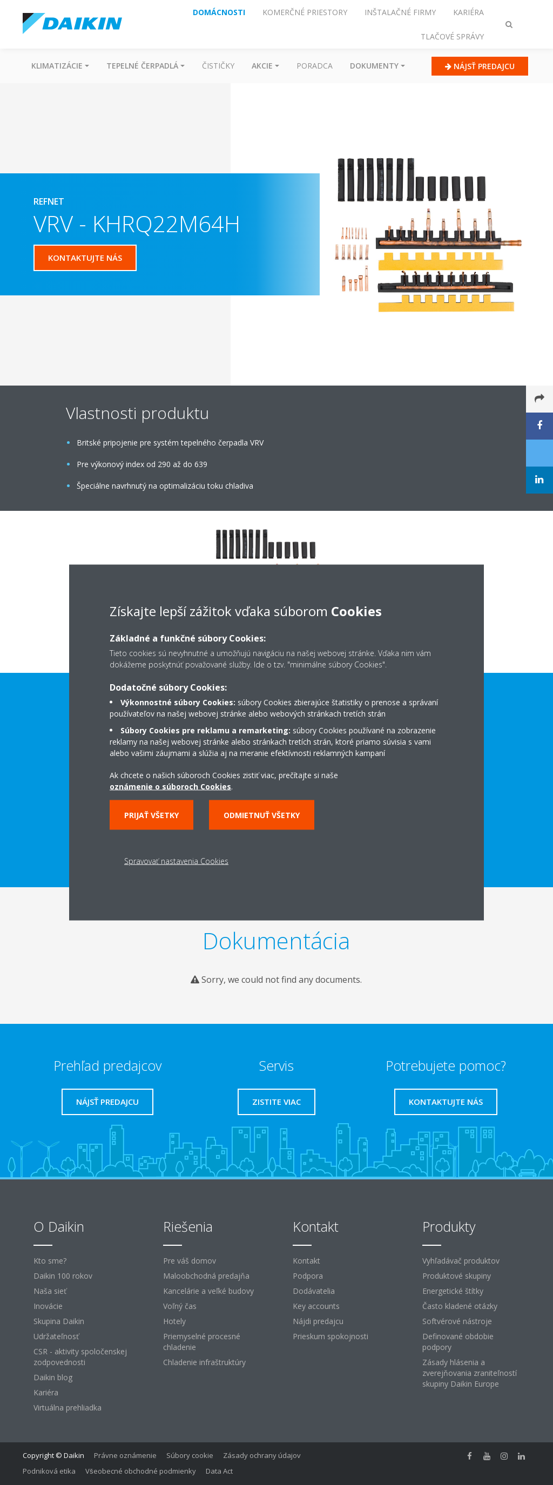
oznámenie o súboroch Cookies (170, 786)
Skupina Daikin (58, 1321)
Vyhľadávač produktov (461, 1261)
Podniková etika (49, 1471)
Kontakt (306, 1261)
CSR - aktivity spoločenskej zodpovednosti (80, 1356)
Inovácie (48, 1306)
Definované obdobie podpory (458, 1341)
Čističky (218, 65)
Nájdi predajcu (318, 1321)
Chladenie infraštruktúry (204, 1362)
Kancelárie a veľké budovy (208, 1291)
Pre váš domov (189, 1261)
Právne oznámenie (125, 1455)
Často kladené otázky (459, 1306)
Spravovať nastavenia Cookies (176, 861)
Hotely (174, 1321)
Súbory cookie (189, 1455)
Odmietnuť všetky (262, 815)
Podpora (308, 1276)
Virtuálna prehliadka (67, 1407)
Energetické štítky (452, 1291)
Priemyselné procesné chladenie (201, 1341)
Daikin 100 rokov (62, 1276)
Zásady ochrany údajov (262, 1455)
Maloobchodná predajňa (206, 1276)
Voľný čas (180, 1306)
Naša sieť (49, 1291)
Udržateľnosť (56, 1336)
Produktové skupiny (456, 1276)
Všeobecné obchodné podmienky (140, 1471)
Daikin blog (52, 1377)
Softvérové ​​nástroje (457, 1321)
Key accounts (316, 1306)
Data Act (219, 1471)
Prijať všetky (151, 815)
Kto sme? (49, 1261)
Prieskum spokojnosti (330, 1336)
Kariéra (45, 1392)
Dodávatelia (314, 1291)
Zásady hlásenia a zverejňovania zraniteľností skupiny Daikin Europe (469, 1373)
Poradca (314, 65)
